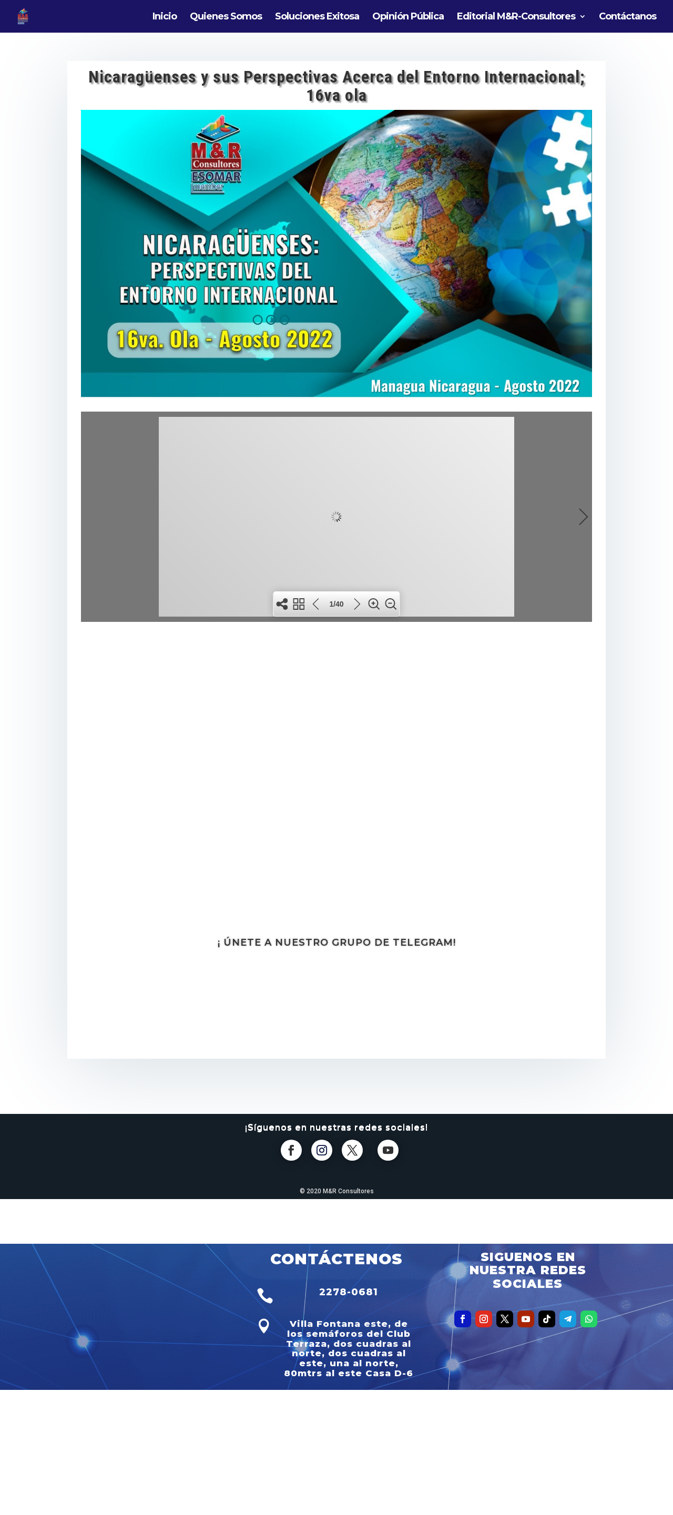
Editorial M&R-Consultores (516, 17)
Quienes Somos (226, 17)
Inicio (164, 17)
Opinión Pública (408, 17)
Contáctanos (627, 17)
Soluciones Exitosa (317, 17)
